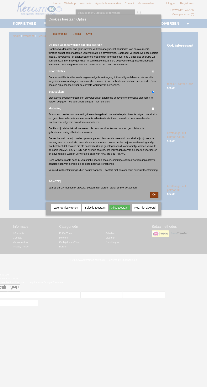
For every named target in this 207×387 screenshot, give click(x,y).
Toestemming (59, 33)
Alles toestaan (119, 207)
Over (89, 33)
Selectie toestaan (95, 207)
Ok (154, 194)
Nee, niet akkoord (145, 207)
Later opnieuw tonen (66, 207)
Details (76, 33)
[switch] (153, 71)
